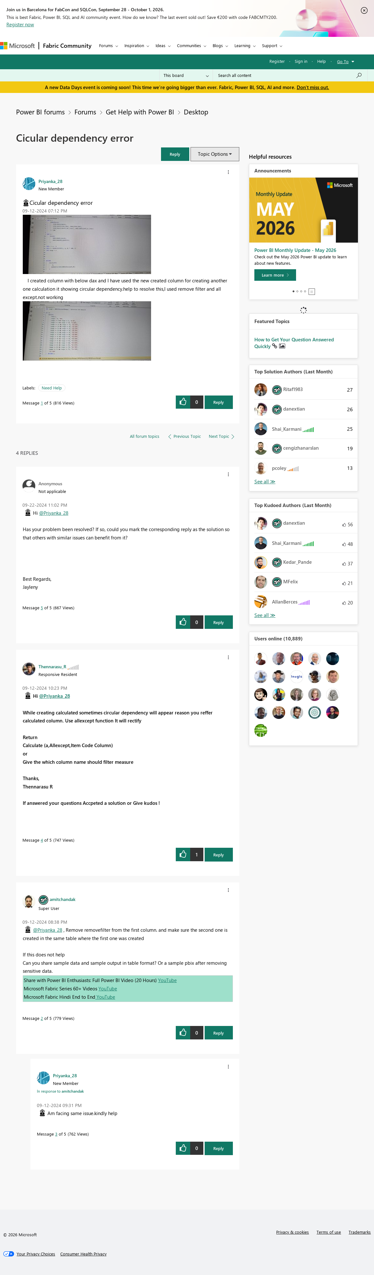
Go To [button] (343, 61)
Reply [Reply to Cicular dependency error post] (218, 402)
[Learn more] (275, 275)
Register (277, 61)
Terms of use (329, 1232)
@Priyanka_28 (53, 513)
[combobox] (290, 75)
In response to (60, 1091)
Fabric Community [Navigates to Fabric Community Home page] (67, 45)
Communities (189, 45)
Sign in (301, 61)
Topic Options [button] (213, 154)
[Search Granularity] (186, 75)
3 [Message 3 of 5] (56, 1134)
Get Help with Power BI (140, 111)
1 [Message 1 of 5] (42, 402)
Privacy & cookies (292, 1232)
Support (269, 45)
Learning (242, 45)
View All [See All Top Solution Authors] (265, 481)
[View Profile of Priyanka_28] (50, 181)
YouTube (167, 980)
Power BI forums (40, 111)
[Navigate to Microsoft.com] (17, 45)
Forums (106, 45)
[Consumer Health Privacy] (83, 1254)
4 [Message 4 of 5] (42, 840)
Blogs (218, 45)
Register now (20, 24)
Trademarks (360, 1232)
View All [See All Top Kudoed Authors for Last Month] (265, 615)
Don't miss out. (313, 87)
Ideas (161, 45)
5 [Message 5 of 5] (42, 607)
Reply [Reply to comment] (218, 622)
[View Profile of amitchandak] (62, 899)
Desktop (196, 111)
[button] (175, 154)
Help (321, 61)
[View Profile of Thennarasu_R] (52, 666)
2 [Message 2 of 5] (42, 1018)
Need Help (52, 388)
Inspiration (134, 45)
